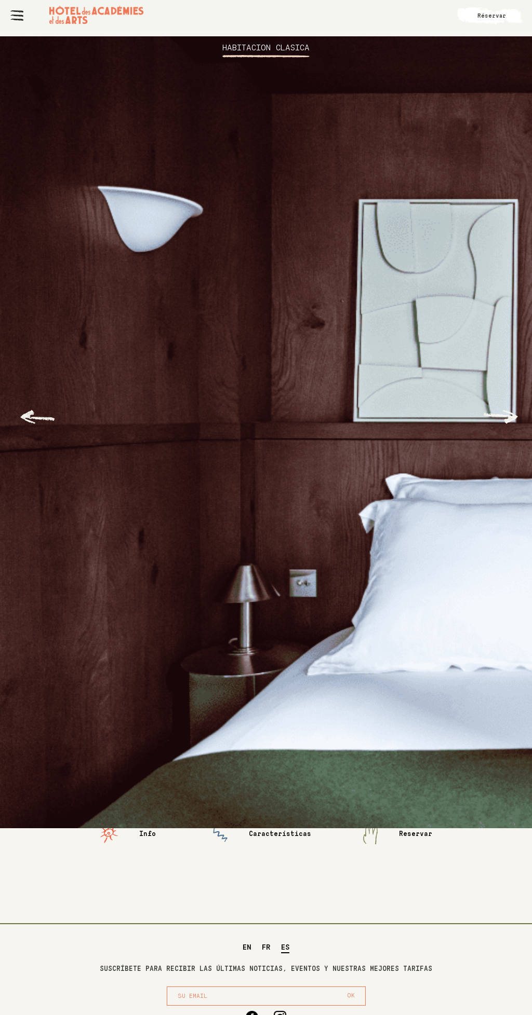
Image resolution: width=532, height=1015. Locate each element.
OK (351, 995)
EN (247, 947)
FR (266, 947)
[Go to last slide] (37, 417)
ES (285, 947)
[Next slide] (500, 417)
